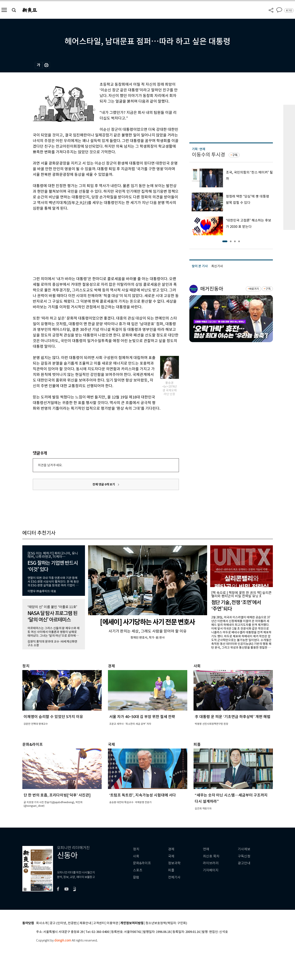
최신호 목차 (211, 856)
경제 (171, 849)
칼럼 (136, 877)
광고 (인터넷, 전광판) (64, 923)
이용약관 (112, 923)
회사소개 (42, 923)
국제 (171, 856)
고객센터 (99, 923)
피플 (171, 870)
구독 (235, 155)
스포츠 (137, 870)
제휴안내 (85, 923)
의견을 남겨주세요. (50, 465)
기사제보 (244, 849)
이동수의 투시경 (208, 154)
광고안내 (244, 863)
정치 (136, 849)
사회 (136, 856)
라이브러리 (211, 863)
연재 (206, 849)
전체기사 (174, 877)
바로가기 (254, 289)
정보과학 (174, 863)
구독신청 (244, 856)
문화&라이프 (142, 863)
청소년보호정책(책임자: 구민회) (166, 923)
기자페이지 (211, 870)
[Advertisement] (95, 243)
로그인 (289, 10)
